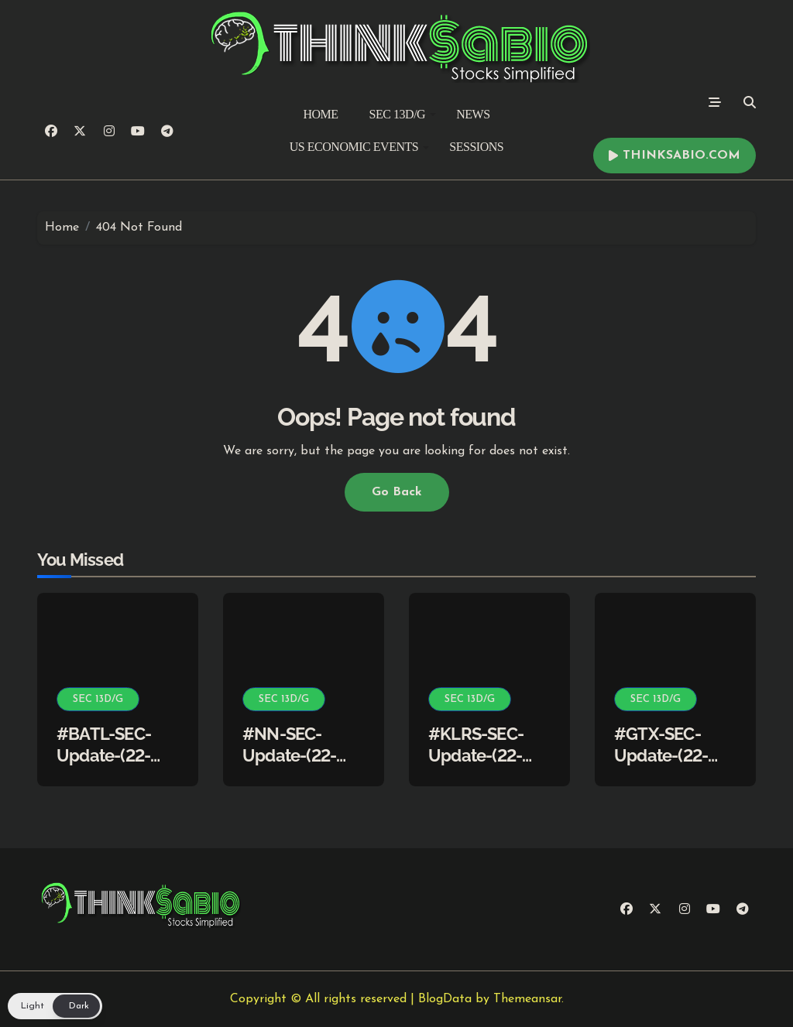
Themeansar (527, 999)
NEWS (472, 114)
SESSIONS (476, 146)
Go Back (397, 492)
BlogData (445, 999)
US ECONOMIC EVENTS (359, 146)
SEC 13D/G (403, 114)
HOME (320, 114)
